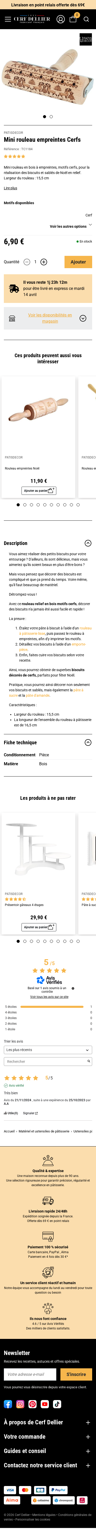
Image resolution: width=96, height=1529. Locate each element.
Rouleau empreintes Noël (22, 468)
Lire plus (10, 188)
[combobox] (86, 19)
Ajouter (78, 262)
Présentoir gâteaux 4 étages (24, 905)
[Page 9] (71, 504)
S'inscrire (76, 1374)
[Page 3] (31, 504)
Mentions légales (44, 1515)
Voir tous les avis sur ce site (49, 997)
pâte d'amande (37, 695)
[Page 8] (64, 504)
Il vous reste (45, 282)
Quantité (11, 261)
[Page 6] (51, 504)
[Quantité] (35, 262)
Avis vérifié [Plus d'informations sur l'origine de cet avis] (16, 1085)
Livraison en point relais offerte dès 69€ (48, 5)
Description (48, 543)
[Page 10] (78, 504)
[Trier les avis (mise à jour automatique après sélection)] (48, 1050)
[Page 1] (44, 116)
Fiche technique (48, 742)
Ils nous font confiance (48, 1319)
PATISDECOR (13, 133)
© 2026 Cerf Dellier (17, 1515)
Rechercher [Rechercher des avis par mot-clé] (45, 1061)
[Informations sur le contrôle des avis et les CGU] (73, 988)
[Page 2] (51, 116)
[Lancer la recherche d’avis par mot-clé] (89, 1061)
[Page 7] (58, 504)
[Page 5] (44, 504)
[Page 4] (38, 504)
